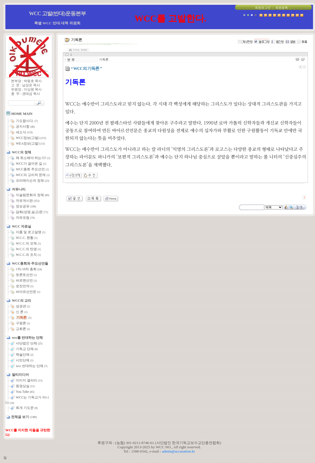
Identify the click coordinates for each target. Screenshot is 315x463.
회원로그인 (263, 7)
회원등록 (281, 7)
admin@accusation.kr (178, 451)
